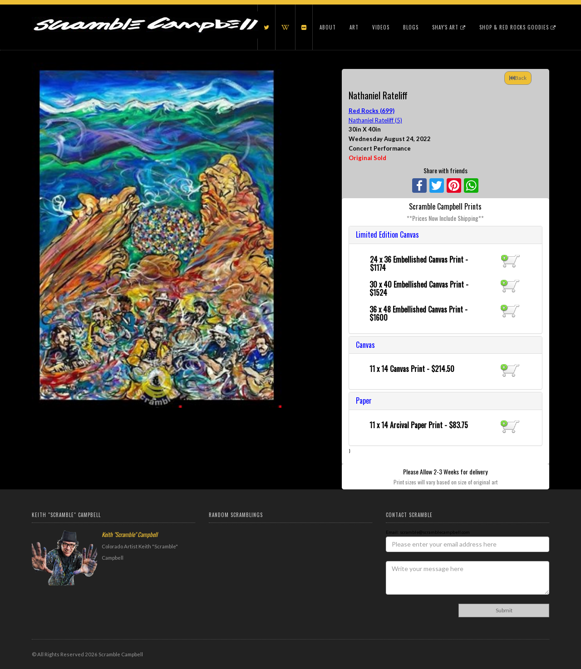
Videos (380, 27)
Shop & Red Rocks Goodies (517, 27)
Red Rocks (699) (371, 110)
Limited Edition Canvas (387, 234)
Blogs (411, 27)
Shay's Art (449, 27)
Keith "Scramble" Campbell (130, 534)
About (328, 27)
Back (518, 77)
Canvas (365, 344)
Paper (364, 400)
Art (354, 27)
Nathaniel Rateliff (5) (375, 120)
